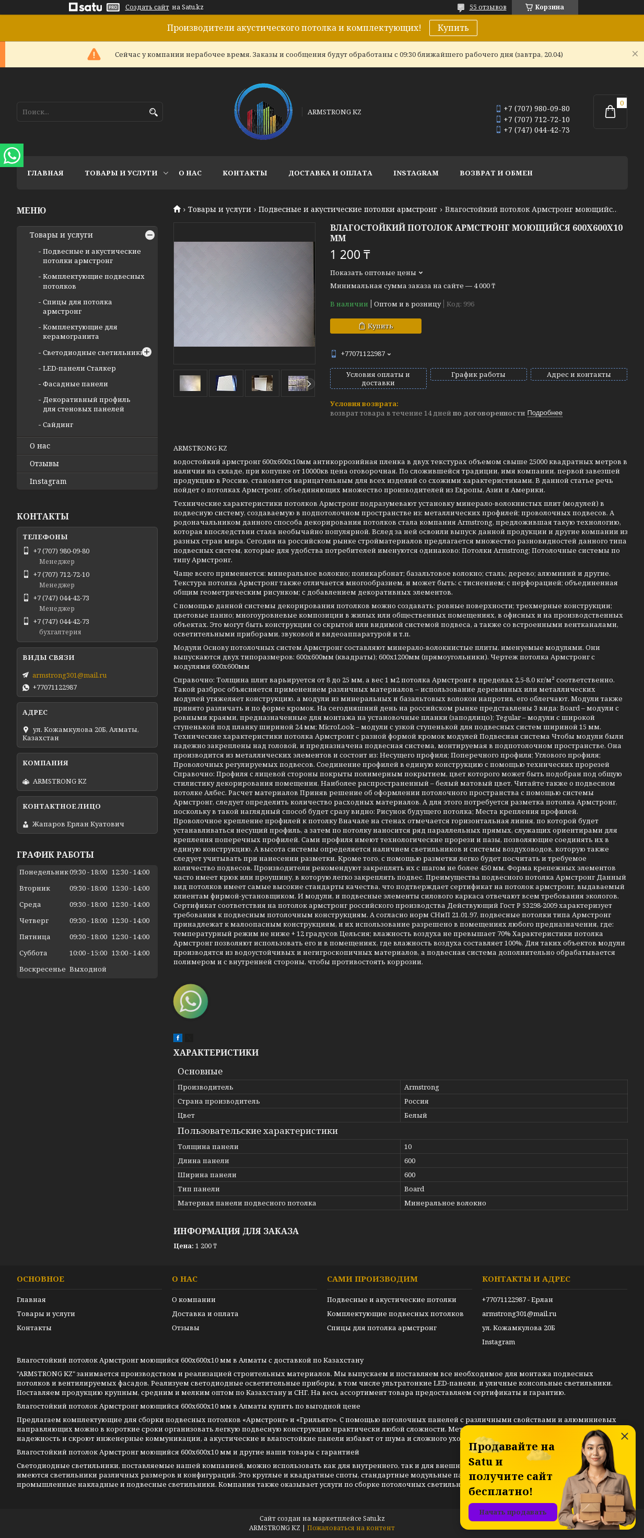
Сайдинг (58, 424)
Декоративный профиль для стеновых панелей (87, 404)
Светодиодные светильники (94, 352)
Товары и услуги (121, 173)
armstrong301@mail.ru (69, 675)
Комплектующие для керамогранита (80, 331)
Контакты (245, 173)
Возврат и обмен (496, 173)
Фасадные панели (75, 383)
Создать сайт (147, 7)
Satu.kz (374, 1518)
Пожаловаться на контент (351, 1527)
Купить (453, 27)
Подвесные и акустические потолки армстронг (348, 209)
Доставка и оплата (330, 173)
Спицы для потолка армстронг (77, 306)
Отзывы (44, 463)
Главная (45, 173)
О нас (190, 173)
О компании (194, 1299)
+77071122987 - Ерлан (517, 1299)
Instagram (416, 173)
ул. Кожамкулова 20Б (518, 1327)
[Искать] (154, 112)
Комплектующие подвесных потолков (395, 1313)
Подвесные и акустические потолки (391, 1299)
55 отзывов (488, 7)
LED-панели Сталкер (79, 368)
